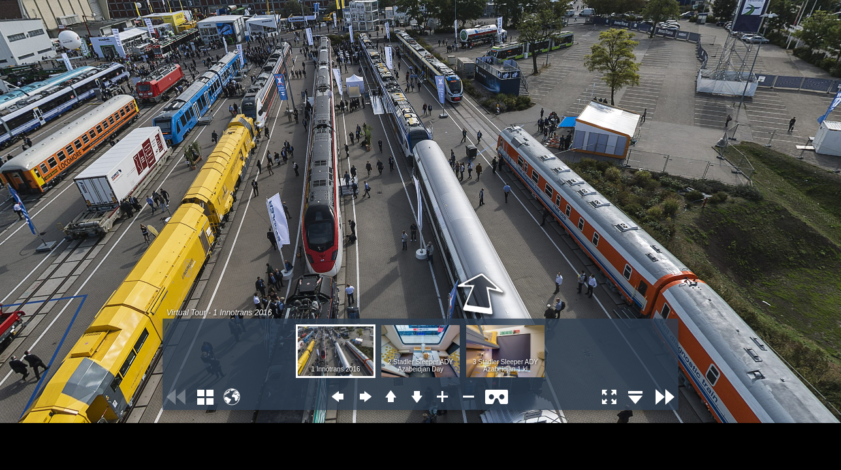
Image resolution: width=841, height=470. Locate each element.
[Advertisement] (104, 439)
